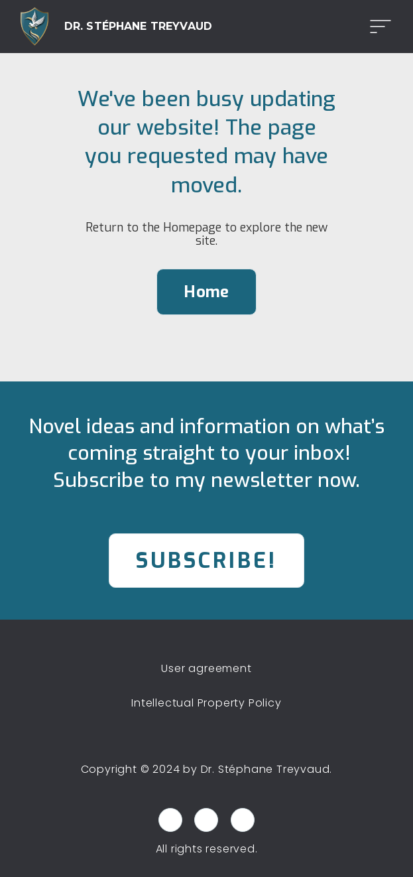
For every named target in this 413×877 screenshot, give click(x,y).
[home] (116, 26)
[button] (376, 26)
